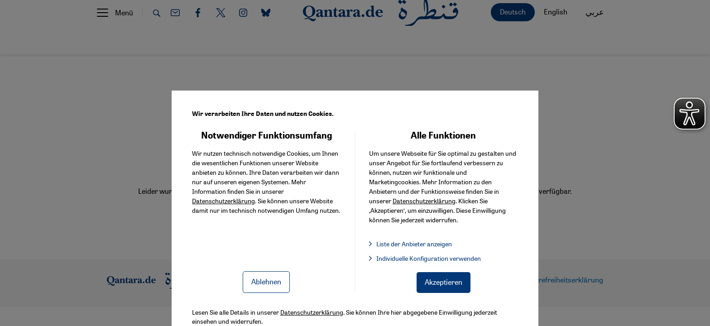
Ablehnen (266, 281)
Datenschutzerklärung (223, 201)
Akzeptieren (443, 282)
